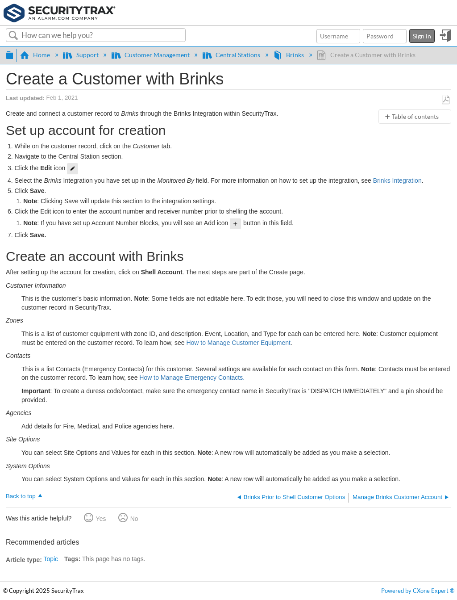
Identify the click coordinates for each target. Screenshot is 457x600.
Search (13, 35)
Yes (101, 518)
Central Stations (232, 55)
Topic (50, 558)
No (134, 518)
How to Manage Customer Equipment (238, 342)
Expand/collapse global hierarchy (9, 54)
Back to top (21, 496)
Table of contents (415, 116)
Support (81, 55)
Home (35, 55)
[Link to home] (60, 12)
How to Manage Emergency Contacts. (192, 377)
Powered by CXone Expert (417, 590)
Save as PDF (445, 100)
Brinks (289, 55)
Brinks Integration (397, 180)
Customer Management (151, 55)
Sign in (422, 36)
